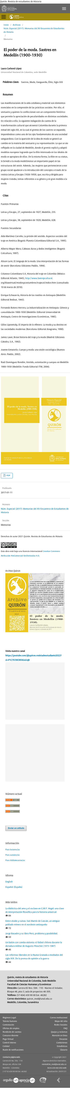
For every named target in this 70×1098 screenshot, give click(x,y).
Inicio (6, 25)
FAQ (65, 1028)
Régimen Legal (9, 1017)
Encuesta (63, 1039)
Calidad (6, 1046)
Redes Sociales (60, 1024)
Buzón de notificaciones (13, 1049)
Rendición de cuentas (12, 1032)
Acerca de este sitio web (56, 1068)
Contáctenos (61, 1042)
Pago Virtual (8, 1039)
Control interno (9, 1042)
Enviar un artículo (16, 828)
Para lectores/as (12, 849)
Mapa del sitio (61, 1021)
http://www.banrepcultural (38, 278)
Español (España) (13, 886)
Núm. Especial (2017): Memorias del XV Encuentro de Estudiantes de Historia (34, 30)
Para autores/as (12, 854)
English (9, 881)
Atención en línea (59, 1035)
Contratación (8, 1024)
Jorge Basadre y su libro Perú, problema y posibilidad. (31, 933)
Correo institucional (58, 1017)
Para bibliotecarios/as (15, 860)
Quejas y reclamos (59, 1032)
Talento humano (10, 1021)
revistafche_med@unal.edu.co (54, 1064)
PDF (8, 475)
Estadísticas (62, 1046)
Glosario (63, 1049)
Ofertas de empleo (11, 1028)
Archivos (16, 25)
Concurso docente (10, 1035)
